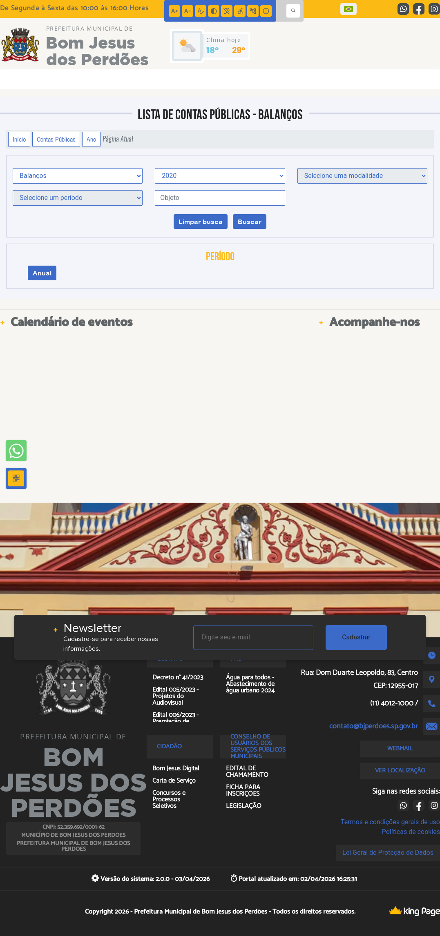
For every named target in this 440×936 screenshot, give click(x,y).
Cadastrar (356, 637)
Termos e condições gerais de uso (390, 822)
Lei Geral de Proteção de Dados (387, 852)
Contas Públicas (56, 139)
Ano (91, 139)
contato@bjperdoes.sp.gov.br (373, 726)
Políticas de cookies (411, 832)
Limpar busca (201, 221)
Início (19, 139)
